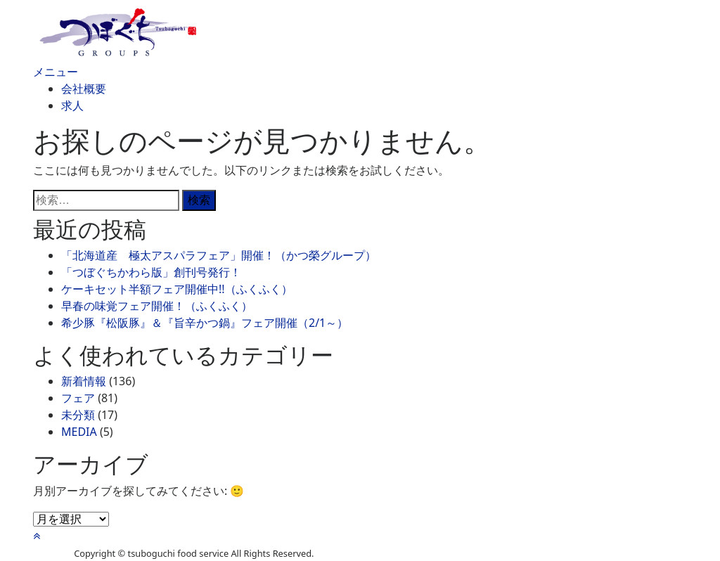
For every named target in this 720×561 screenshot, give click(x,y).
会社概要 (83, 88)
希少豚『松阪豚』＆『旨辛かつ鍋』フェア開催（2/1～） (204, 322)
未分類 (78, 415)
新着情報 (83, 381)
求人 (72, 105)
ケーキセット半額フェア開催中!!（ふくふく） (176, 289)
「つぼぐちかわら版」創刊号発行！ (151, 272)
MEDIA (79, 431)
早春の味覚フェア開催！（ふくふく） (156, 306)
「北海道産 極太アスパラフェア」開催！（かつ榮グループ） (218, 255)
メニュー (55, 71)
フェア (78, 398)
